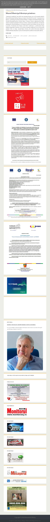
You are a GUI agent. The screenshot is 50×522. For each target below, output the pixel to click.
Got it (29, 7)
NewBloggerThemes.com (35, 520)
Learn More (23, 7)
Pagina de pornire (25, 43)
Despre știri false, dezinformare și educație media (21, 324)
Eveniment (16, 35)
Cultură (9, 35)
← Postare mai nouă (8, 43)
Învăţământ (24, 35)
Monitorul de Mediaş (30, 517)
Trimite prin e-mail (11, 37)
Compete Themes (17, 520)
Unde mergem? (33, 35)
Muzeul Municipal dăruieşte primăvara (20, 13)
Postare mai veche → (41, 43)
